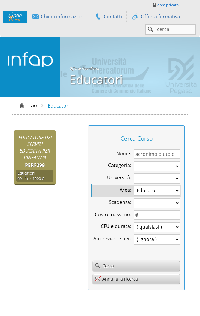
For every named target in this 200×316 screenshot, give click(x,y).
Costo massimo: (113, 214)
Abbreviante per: (112, 238)
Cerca (104, 266)
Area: (125, 190)
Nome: (123, 153)
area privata (165, 5)
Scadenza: (120, 202)
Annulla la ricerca (116, 279)
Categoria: (119, 165)
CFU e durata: (116, 226)
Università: (119, 177)
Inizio (28, 105)
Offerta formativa (155, 17)
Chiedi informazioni (58, 17)
